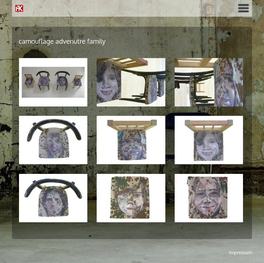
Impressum (240, 252)
